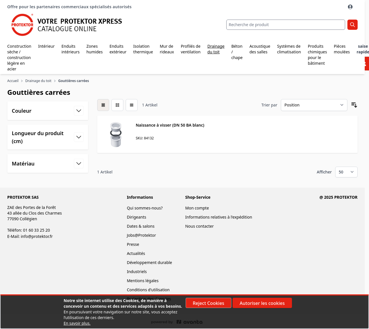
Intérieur (46, 46)
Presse (133, 244)
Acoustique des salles (259, 49)
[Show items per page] (346, 172)
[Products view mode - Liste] (132, 105)
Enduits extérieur (118, 49)
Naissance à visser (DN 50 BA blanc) (170, 125)
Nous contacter (199, 226)
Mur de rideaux (167, 49)
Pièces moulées (342, 49)
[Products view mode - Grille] (117, 105)
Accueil (13, 81)
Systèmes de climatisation (289, 49)
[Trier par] (314, 105)
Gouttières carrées (73, 81)
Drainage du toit (215, 49)
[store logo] (65, 25)
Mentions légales (143, 280)
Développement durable (149, 262)
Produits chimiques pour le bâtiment (317, 54)
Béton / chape (237, 51)
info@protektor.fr (37, 236)
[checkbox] (103, 105)
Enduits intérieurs (70, 49)
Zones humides (94, 49)
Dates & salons (140, 226)
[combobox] (285, 25)
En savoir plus (77, 323)
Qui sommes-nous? (145, 208)
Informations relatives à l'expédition (218, 217)
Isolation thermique (143, 49)
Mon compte (197, 208)
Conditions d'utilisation (148, 289)
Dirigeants (136, 217)
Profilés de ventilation (191, 49)
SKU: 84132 (145, 138)
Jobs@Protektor (141, 235)
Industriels (137, 271)
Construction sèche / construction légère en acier (19, 57)
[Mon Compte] (350, 7)
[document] (184, 312)
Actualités (136, 253)
